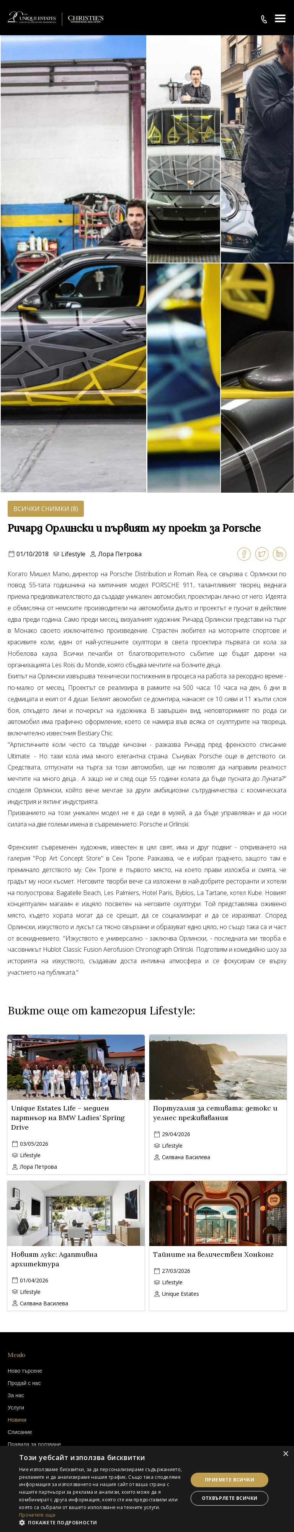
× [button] (285, 1454)
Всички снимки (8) (45, 509)
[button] (101, 1522)
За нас (16, 1395)
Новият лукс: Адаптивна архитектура (54, 1259)
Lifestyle (73, 554)
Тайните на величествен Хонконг (213, 1254)
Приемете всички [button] (229, 1479)
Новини (17, 1420)
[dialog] (147, 1489)
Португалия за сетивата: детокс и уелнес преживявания (215, 1113)
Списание (20, 1432)
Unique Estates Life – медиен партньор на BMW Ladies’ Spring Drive (68, 1118)
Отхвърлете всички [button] (230, 1498)
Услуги (16, 1408)
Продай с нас (24, 1383)
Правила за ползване (34, 1444)
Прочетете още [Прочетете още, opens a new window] (37, 1515)
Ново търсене (25, 1371)
